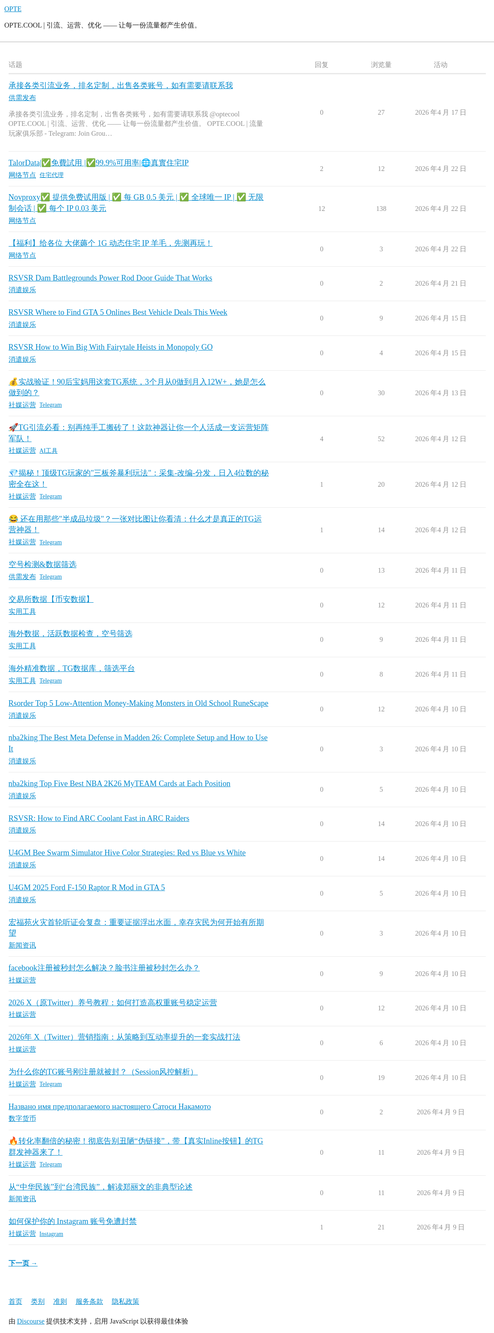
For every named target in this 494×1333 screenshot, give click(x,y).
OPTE (12, 8)
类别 (38, 1301)
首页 (15, 1301)
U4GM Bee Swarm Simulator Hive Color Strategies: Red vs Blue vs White (127, 852)
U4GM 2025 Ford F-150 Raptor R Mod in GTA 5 (87, 887)
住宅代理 (52, 175)
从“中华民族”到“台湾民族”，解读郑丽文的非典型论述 (101, 1187)
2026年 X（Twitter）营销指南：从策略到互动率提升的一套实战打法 (124, 1037)
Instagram (52, 1234)
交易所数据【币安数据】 (51, 599)
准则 (60, 1301)
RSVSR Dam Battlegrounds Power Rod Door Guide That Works (110, 278)
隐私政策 (125, 1301)
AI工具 (49, 451)
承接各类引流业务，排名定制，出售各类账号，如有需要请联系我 (121, 85)
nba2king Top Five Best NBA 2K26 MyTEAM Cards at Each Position (120, 783)
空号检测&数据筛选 (43, 564)
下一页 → (23, 1263)
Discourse (31, 1321)
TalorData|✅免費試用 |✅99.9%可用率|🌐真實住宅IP (99, 163)
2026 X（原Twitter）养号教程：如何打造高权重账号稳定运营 (113, 1002)
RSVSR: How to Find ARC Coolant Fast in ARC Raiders (99, 818)
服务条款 (89, 1301)
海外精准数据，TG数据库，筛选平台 (72, 668)
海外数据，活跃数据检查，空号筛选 (70, 633)
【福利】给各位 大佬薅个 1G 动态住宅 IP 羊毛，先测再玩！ (111, 243)
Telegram (51, 405)
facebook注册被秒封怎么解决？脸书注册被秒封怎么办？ (104, 968)
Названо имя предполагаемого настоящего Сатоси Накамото (110, 1106)
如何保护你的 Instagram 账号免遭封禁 (73, 1221)
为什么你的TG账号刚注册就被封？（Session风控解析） (103, 1072)
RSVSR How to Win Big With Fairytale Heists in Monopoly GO (111, 347)
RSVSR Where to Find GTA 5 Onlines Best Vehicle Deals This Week (118, 312)
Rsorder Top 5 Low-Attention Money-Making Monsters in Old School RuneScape (139, 703)
